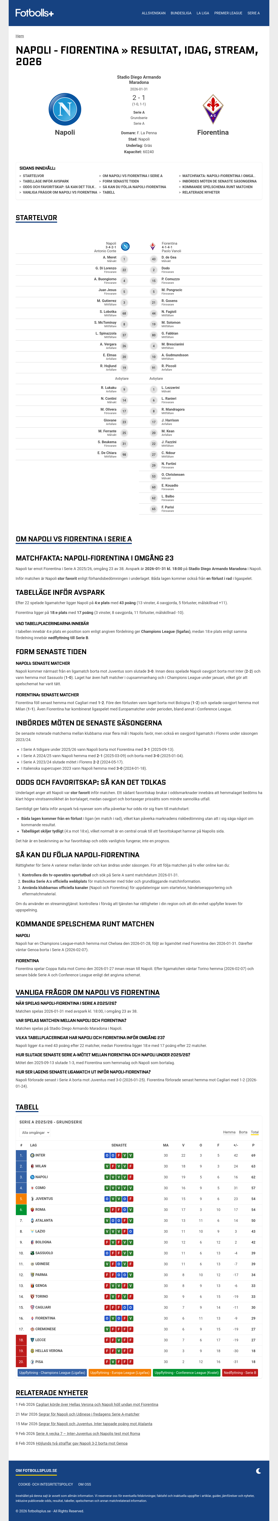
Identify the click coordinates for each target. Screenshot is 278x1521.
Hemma (229, 1132)
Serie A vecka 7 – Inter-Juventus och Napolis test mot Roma (88, 1433)
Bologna (43, 1242)
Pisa (39, 1362)
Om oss (84, 1484)
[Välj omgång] (34, 1132)
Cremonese (45, 1329)
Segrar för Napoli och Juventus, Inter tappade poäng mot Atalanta (95, 1423)
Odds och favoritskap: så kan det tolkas (61, 187)
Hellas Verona (49, 1351)
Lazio (40, 1231)
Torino (41, 1296)
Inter (40, 1155)
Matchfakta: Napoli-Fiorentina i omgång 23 (222, 176)
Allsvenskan (153, 13)
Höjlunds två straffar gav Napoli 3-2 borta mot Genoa (81, 1443)
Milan (40, 1166)
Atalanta (44, 1220)
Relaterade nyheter (201, 192)
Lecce (40, 1340)
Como (40, 1188)
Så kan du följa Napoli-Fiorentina (134, 187)
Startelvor (33, 176)
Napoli (41, 1177)
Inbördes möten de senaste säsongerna (219, 181)
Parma (41, 1275)
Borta (243, 1132)
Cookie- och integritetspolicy (45, 1484)
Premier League (228, 13)
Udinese (42, 1264)
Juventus (44, 1199)
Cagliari (43, 1307)
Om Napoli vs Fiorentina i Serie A (133, 176)
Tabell (109, 192)
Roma (40, 1210)
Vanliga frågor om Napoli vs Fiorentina (60, 192)
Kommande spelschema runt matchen (217, 187)
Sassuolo (44, 1253)
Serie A (254, 13)
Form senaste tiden (121, 181)
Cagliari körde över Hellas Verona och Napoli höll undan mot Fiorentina (97, 1404)
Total (255, 1132)
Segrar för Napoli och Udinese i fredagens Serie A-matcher (89, 1414)
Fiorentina (45, 1318)
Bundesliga (181, 13)
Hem (20, 36)
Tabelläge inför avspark (46, 181)
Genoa (41, 1286)
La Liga (203, 13)
